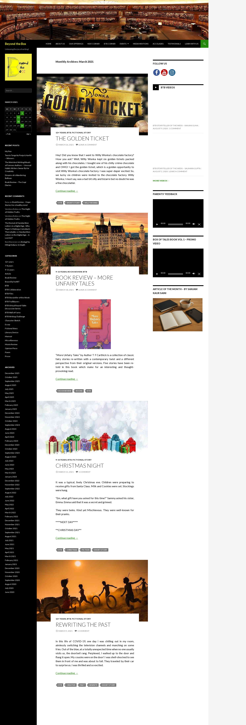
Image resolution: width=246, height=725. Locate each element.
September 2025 (12, 381)
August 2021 (10, 536)
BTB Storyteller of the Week (17, 297)
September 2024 (12, 425)
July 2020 (9, 588)
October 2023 (11, 449)
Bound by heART (12, 281)
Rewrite (93, 685)
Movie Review (11, 344)
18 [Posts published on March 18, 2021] (18, 121)
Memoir (8, 336)
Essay (7, 324)
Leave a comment (88, 144)
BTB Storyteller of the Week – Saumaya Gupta (177, 168)
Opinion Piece (11, 348)
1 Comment (84, 472)
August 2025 (10, 385)
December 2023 (12, 445)
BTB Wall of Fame (13, 312)
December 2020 (12, 568)
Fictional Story (81, 132)
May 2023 (9, 468)
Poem (7, 352)
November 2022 (12, 484)
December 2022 (12, 480)
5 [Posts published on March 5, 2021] (22, 113)
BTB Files (9, 293)
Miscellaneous (11, 340)
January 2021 (11, 564)
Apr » (28, 134)
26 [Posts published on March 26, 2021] (22, 125)
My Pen (8, 151)
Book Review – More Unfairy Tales (84, 280)
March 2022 (10, 512)
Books (79, 391)
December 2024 (12, 413)
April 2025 (9, 397)
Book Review (74, 271)
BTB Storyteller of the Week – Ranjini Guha (175, 125)
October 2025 (11, 377)
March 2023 (10, 472)
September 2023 (12, 453)
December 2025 (12, 373)
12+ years (61, 132)
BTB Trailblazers (12, 301)
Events (123, 44)
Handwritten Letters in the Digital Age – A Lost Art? (17, 235)
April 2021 (9, 552)
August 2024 (10, 429)
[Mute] (194, 224)
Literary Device (11, 332)
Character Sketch (12, 320)
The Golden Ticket (82, 138)
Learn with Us (191, 44)
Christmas (72, 550)
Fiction (85, 550)
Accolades (158, 44)
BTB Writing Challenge (15, 316)
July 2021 (9, 540)
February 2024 (11, 441)
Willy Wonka (91, 203)
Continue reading (67, 190)
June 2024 (9, 433)
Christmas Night (80, 465)
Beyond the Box (15, 44)
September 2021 (12, 532)
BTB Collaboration (13, 289)
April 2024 (9, 437)
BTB (69, 132)
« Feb (8, 134)
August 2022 (10, 492)
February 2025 (11, 405)
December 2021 (12, 520)
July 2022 (9, 496)
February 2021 (11, 560)
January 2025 (11, 409)
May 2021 (9, 548)
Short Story (73, 203)
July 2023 (9, 461)
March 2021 (10, 556)
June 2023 (9, 464)
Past (82, 685)
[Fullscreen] (199, 224)
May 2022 (9, 504)
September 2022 (12, 488)
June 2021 (9, 544)
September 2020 (12, 580)
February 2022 (11, 516)
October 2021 (11, 528)
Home (48, 44)
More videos (161, 180)
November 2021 (12, 524)
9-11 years (61, 271)
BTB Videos (168, 87)
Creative (71, 685)
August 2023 (10, 457)
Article (8, 273)
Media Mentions (140, 44)
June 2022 (9, 500)
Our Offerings (76, 44)
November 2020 (12, 572)
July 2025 (9, 389)
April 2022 (9, 508)
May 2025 (9, 393)
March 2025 (10, 401)
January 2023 (11, 476)
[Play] (157, 224)
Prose (7, 356)
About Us (60, 44)
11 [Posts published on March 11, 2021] (18, 117)
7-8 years (9, 265)
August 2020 (10, 584)
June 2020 (9, 592)
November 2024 (12, 417)
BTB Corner (109, 44)
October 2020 (11, 576)
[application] (178, 213)
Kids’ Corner (94, 44)
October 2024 (11, 421)
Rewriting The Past (83, 624)
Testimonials (174, 44)
